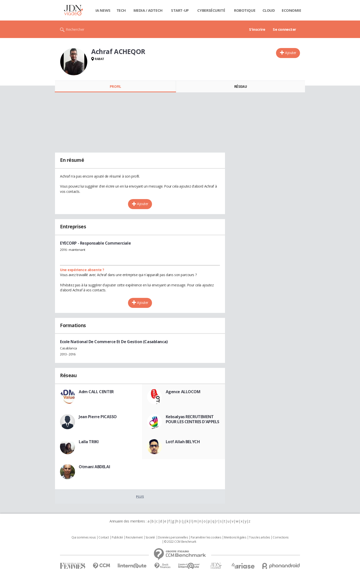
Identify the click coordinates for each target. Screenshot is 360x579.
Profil (115, 86)
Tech (121, 10)
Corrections (280, 537)
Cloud (268, 10)
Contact (103, 537)
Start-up (180, 10)
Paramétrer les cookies (206, 537)
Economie (291, 10)
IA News (103, 10)
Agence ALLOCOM (183, 391)
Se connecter (284, 29)
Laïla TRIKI (88, 441)
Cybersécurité (211, 10)
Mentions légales (235, 537)
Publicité (117, 537)
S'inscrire (257, 29)
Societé (150, 537)
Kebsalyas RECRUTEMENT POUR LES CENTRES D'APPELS (193, 419)
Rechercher (75, 29)
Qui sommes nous (84, 537)
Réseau (240, 86)
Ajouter (290, 52)
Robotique (244, 10)
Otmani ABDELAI (94, 466)
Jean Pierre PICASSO (98, 416)
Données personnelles (173, 537)
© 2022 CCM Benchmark (180, 541)
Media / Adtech (148, 10)
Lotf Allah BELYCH (183, 441)
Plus (140, 496)
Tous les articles (259, 537)
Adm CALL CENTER (96, 391)
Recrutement (134, 537)
